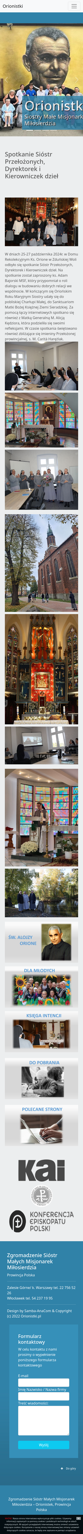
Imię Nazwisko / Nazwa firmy (42, 1389)
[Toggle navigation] (74, 6)
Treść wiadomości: (33, 1403)
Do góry (68, 1468)
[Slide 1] (29, 130)
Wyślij (43, 1445)
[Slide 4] (53, 130)
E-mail (23, 1375)
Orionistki (13, 6)
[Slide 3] (45, 130)
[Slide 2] (37, 130)
